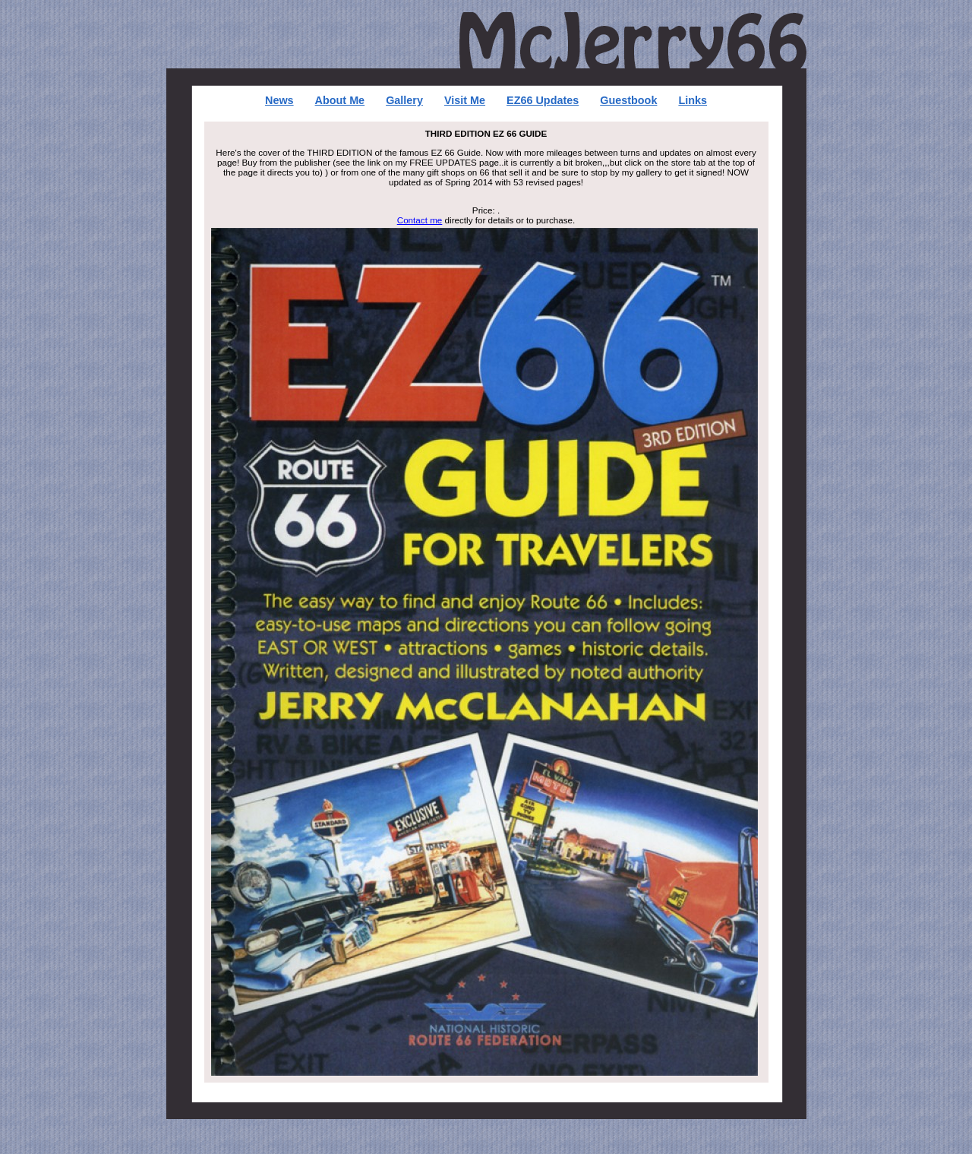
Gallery (404, 100)
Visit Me (464, 100)
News (279, 100)
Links (692, 100)
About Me (340, 100)
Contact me (420, 220)
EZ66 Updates (543, 100)
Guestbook (628, 100)
